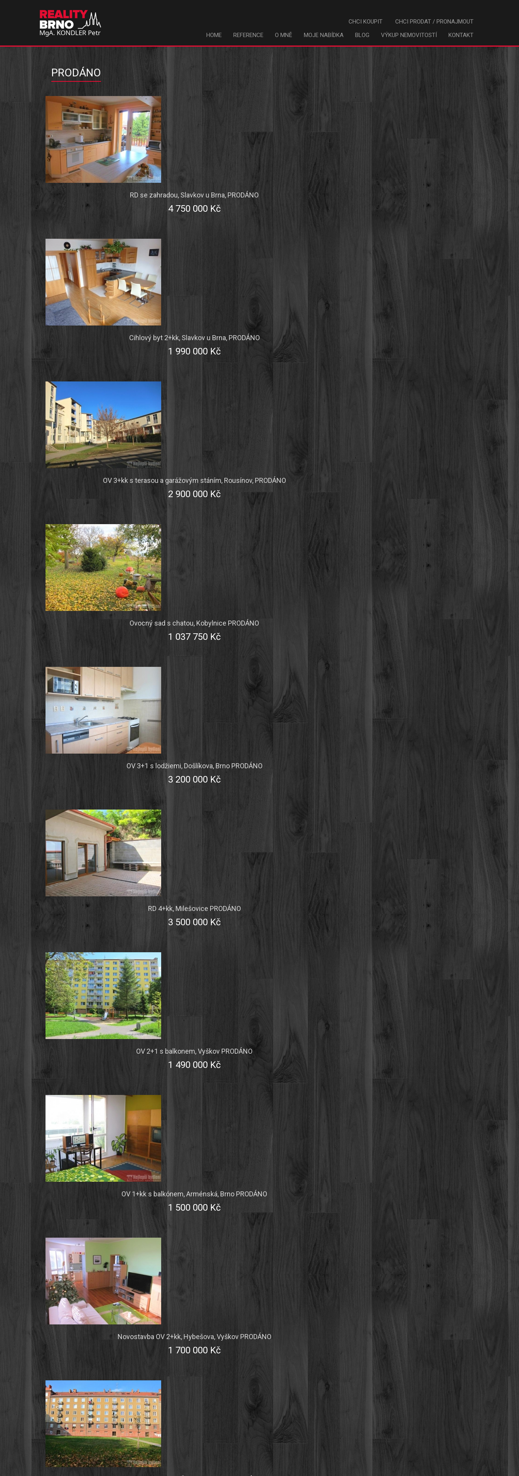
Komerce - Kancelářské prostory (408, 1139)
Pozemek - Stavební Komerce (109, 1205)
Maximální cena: (101, 1006)
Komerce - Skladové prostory (404, 1161)
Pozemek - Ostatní (241, 1227)
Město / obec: (104, 986)
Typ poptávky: (105, 946)
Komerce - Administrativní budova (263, 1183)
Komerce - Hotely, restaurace (108, 1183)
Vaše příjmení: (104, 1302)
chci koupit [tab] (212, 901)
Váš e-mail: (108, 1322)
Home (214, 35)
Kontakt (461, 35)
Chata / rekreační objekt (101, 1139)
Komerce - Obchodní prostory (257, 1161)
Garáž (222, 1139)
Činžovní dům (381, 1117)
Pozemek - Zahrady (390, 1205)
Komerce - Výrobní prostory (107, 1161)
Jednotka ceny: (103, 1026)
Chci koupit (366, 21)
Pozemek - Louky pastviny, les (257, 1205)
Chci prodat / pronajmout (434, 21)
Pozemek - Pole (89, 1227)
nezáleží (374, 1227)
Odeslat (277, 1370)
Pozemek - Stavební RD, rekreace (409, 1183)
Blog (362, 35)
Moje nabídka (324, 35)
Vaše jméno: (106, 1282)
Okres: (115, 966)
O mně (283, 35)
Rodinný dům (233, 1117)
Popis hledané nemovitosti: (104, 1051)
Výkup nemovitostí (409, 35)
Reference (248, 35)
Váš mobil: (109, 1342)
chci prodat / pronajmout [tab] (296, 901)
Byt (71, 1117)
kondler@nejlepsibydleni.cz (320, 1459)
